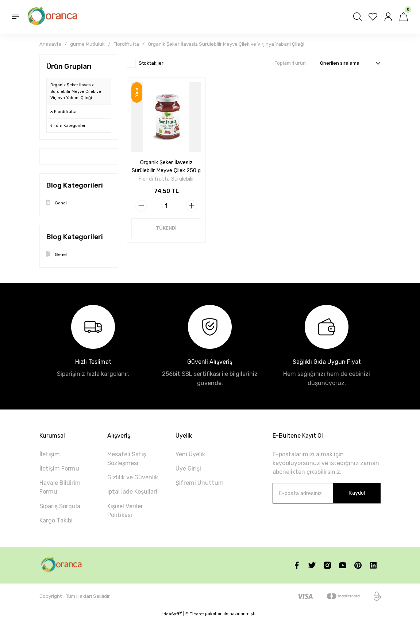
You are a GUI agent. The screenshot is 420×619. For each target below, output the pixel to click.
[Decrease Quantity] (141, 205)
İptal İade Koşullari (132, 491)
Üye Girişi (188, 468)
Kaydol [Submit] (357, 493)
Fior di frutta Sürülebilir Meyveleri (166, 178)
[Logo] (53, 17)
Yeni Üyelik (190, 454)
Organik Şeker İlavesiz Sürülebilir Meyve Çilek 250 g (166, 166)
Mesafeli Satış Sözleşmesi (126, 459)
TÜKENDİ (166, 228)
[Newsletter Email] (327, 493)
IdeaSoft (172, 613)
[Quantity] (166, 205)
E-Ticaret (194, 613)
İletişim (49, 454)
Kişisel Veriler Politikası (125, 510)
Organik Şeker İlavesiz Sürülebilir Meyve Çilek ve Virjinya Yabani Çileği (226, 44)
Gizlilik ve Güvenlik (132, 477)
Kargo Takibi (56, 520)
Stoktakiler (151, 63)
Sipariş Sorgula (59, 506)
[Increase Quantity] (191, 205)
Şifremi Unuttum (200, 482)
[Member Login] (388, 16)
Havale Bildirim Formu (60, 487)
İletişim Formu (59, 468)
